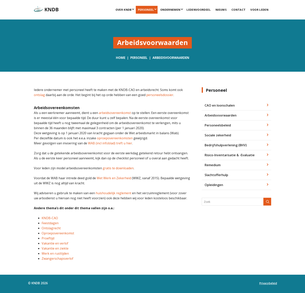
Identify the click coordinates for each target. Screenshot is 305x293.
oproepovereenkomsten (115, 138)
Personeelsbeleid (218, 125)
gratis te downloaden (118, 168)
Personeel (146, 9)
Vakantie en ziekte (55, 248)
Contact (238, 9)
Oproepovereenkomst (58, 233)
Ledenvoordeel (199, 9)
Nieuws (221, 9)
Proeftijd (48, 238)
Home (120, 58)
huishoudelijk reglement (113, 193)
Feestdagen (50, 223)
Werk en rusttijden (55, 253)
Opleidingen (214, 185)
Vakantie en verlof (55, 243)
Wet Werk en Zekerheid (114, 178)
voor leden (260, 9)
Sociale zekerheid (218, 135)
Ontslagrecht (51, 228)
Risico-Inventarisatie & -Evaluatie (230, 155)
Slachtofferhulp (216, 175)
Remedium (213, 165)
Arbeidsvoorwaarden (170, 58)
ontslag (39, 95)
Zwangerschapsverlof (57, 258)
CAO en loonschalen (220, 105)
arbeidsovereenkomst (115, 113)
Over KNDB (124, 9)
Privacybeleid (268, 283)
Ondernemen (170, 9)
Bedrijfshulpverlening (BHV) (226, 145)
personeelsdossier (159, 95)
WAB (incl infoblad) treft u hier (110, 143)
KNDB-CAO (50, 218)
